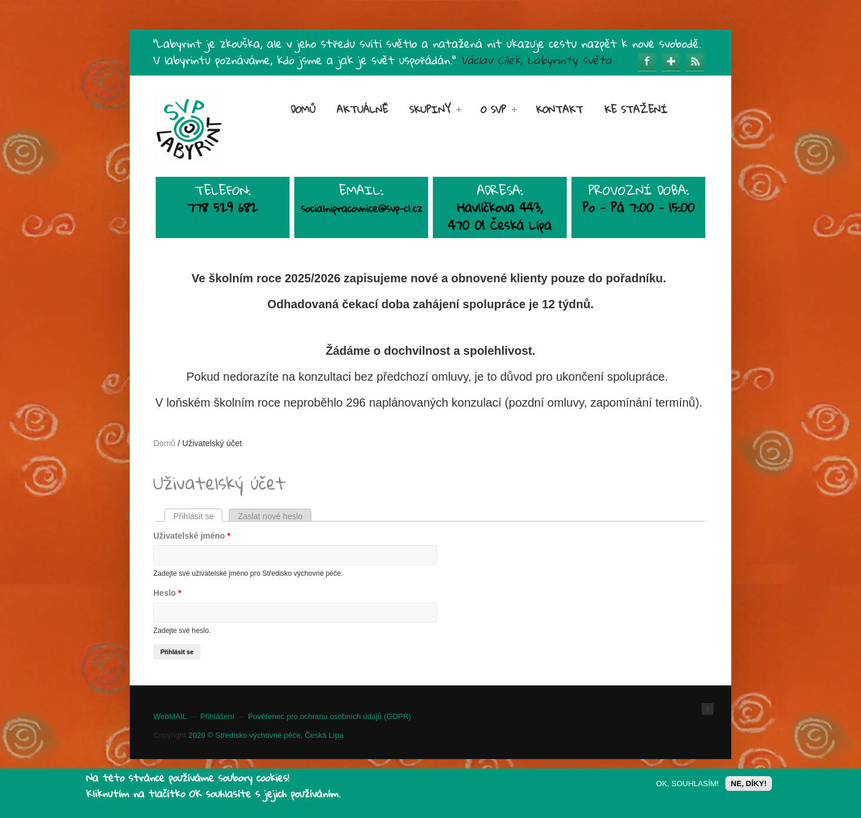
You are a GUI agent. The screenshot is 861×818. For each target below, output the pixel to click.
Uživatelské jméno (192, 535)
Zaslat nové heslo (270, 516)
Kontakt (559, 109)
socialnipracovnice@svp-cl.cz (361, 208)
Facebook (646, 61)
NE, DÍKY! (749, 784)
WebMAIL (169, 716)
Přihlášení (217, 716)
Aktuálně (362, 109)
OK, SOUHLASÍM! (687, 784)
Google (671, 61)
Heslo (167, 593)
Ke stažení (636, 109)
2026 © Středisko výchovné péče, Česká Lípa (265, 735)
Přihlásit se (197, 516)
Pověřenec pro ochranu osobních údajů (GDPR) (329, 716)
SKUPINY (435, 109)
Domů (303, 109)
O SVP (499, 109)
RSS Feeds (695, 61)
